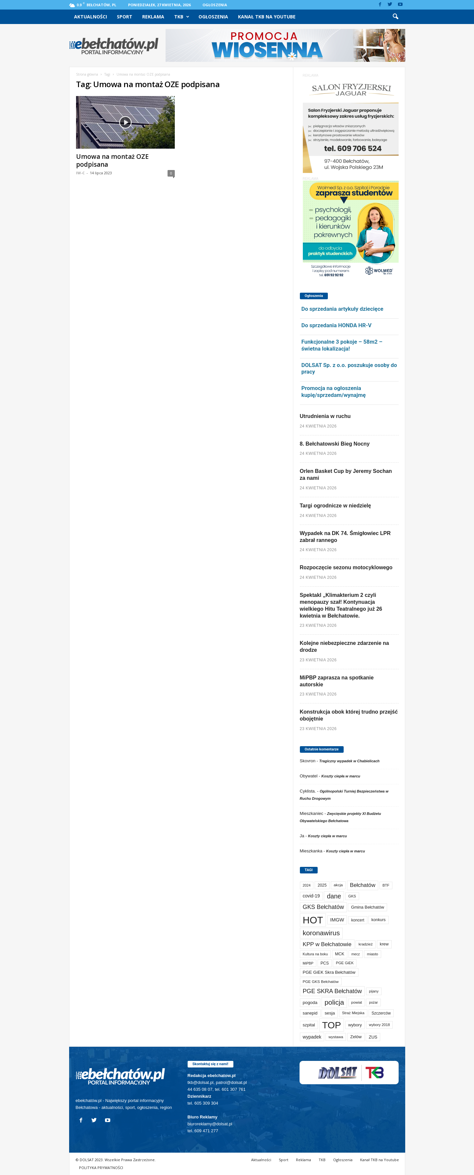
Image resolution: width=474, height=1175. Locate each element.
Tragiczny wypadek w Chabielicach (349, 761)
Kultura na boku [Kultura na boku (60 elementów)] (315, 954)
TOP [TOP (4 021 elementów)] (331, 1025)
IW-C (80, 172)
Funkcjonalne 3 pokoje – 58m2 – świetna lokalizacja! (342, 345)
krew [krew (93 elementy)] (384, 944)
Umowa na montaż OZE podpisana (112, 160)
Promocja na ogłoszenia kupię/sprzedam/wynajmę (334, 391)
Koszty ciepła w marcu (340, 776)
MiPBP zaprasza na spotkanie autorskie (337, 681)
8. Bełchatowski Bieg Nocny (335, 444)
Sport (124, 16)
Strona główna (87, 74)
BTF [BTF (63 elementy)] (385, 885)
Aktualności (90, 16)
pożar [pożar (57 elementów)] (373, 1002)
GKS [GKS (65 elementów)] (352, 896)
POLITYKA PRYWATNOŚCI (101, 1167)
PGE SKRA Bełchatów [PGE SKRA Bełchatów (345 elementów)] (332, 991)
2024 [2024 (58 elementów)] (307, 885)
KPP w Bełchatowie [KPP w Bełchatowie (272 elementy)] (327, 944)
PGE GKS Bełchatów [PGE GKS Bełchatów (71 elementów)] (321, 981)
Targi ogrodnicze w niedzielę (335, 505)
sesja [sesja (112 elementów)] (330, 1013)
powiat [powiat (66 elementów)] (356, 1002)
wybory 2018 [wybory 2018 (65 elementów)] (379, 1025)
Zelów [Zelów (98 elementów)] (356, 1036)
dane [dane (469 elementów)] (334, 896)
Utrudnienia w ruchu (325, 416)
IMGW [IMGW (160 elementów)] (337, 919)
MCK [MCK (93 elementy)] (339, 954)
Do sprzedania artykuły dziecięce (342, 309)
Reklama (153, 16)
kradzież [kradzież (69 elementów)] (365, 944)
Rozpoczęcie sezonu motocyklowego (346, 567)
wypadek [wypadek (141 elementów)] (312, 1037)
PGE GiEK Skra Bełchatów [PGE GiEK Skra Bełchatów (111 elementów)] (329, 972)
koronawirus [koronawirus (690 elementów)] (321, 933)
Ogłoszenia (214, 4)
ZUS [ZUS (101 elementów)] (373, 1037)
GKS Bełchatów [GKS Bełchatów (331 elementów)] (323, 907)
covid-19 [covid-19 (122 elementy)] (311, 895)
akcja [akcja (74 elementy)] (338, 885)
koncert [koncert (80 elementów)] (357, 920)
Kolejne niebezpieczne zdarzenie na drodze (344, 646)
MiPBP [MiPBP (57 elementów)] (308, 963)
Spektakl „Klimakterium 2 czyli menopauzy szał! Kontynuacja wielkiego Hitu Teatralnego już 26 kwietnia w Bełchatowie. (341, 605)
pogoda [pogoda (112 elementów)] (310, 1002)
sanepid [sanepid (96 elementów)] (310, 1013)
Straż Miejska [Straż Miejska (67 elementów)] (353, 1013)
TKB (181, 17)
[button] (395, 17)
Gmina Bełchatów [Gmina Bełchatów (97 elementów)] (367, 907)
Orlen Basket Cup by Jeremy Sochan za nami (346, 474)
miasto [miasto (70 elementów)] (372, 954)
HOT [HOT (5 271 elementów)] (313, 920)
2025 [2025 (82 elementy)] (322, 885)
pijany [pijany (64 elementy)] (374, 991)
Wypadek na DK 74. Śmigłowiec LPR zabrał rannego (345, 536)
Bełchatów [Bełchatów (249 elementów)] (362, 885)
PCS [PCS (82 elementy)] (325, 963)
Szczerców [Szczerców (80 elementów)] (381, 1013)
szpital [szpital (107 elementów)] (309, 1024)
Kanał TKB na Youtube (267, 16)
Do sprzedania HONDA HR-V (337, 325)
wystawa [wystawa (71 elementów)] (336, 1037)
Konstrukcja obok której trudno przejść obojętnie (349, 715)
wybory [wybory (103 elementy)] (355, 1024)
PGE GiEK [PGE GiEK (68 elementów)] (345, 963)
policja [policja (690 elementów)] (334, 1002)
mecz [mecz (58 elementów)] (356, 954)
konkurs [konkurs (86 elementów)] (378, 920)
